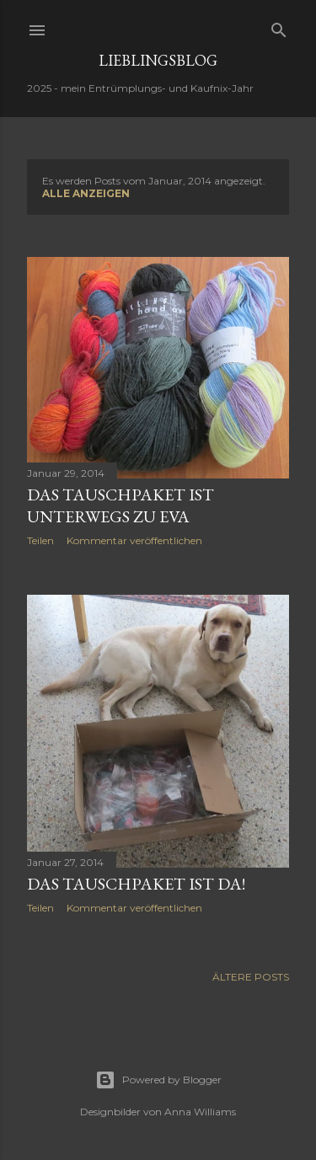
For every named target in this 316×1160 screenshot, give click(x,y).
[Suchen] (279, 26)
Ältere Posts (250, 976)
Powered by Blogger (158, 1080)
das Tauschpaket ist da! (136, 884)
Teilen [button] (40, 540)
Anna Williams (200, 1111)
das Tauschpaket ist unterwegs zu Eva (120, 505)
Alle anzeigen (86, 193)
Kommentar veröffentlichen (134, 540)
